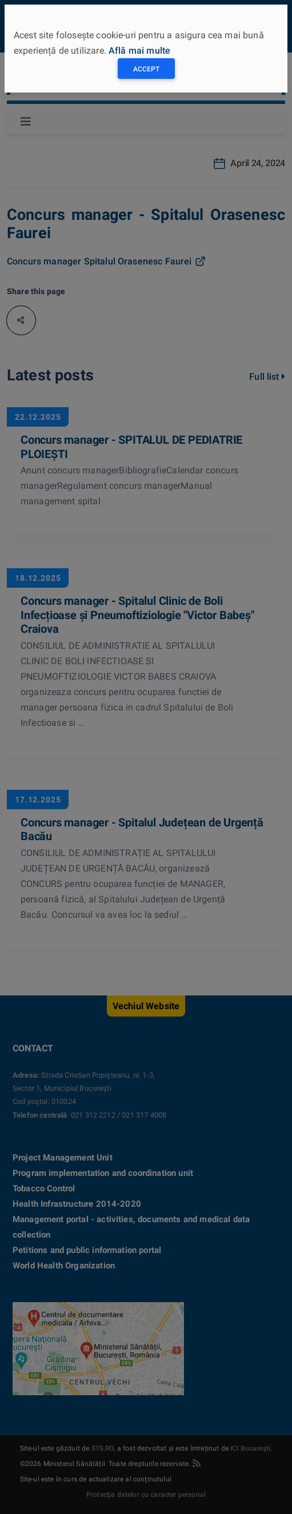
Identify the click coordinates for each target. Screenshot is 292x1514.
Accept (146, 69)
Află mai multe (139, 50)
